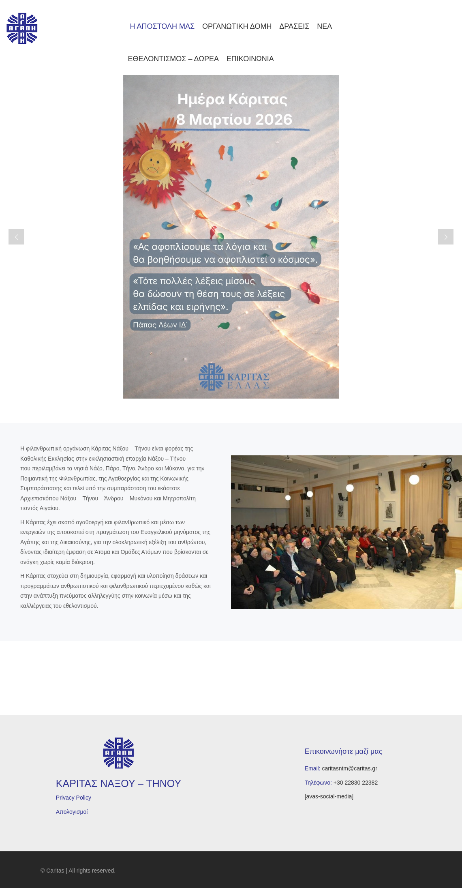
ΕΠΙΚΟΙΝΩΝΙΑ (250, 59)
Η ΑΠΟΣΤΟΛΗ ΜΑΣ (161, 26)
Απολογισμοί (72, 812)
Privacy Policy (73, 797)
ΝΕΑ (324, 26)
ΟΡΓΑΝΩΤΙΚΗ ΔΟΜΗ (237, 26)
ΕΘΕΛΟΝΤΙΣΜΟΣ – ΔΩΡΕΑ (173, 59)
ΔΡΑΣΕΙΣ (294, 26)
